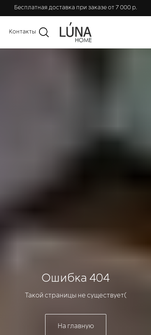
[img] (76, 32)
